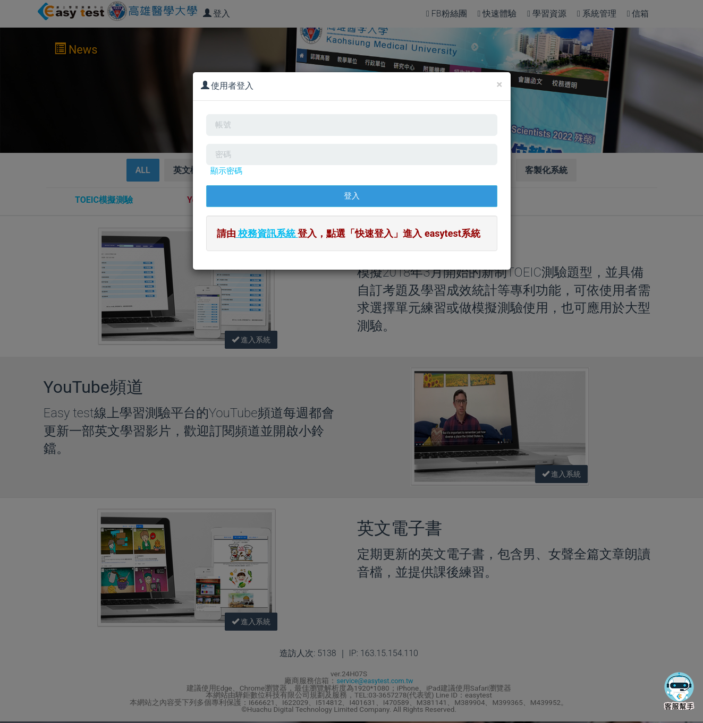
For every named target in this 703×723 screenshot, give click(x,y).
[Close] (499, 84)
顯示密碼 (227, 177)
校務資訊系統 (267, 242)
